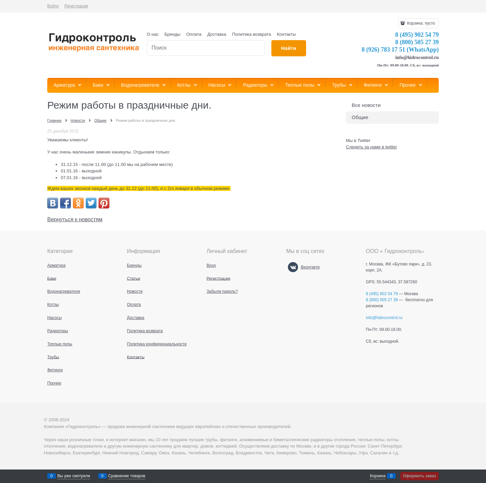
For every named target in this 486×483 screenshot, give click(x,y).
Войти (53, 6)
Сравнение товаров (126, 476)
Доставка (216, 34)
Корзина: (420, 23)
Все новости (366, 105)
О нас (153, 34)
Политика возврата (251, 34)
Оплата (193, 34)
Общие (360, 117)
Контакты (286, 34)
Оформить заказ (419, 476)
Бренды (172, 34)
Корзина (377, 476)
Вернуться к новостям (74, 219)
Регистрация (76, 6)
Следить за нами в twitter (371, 146)
